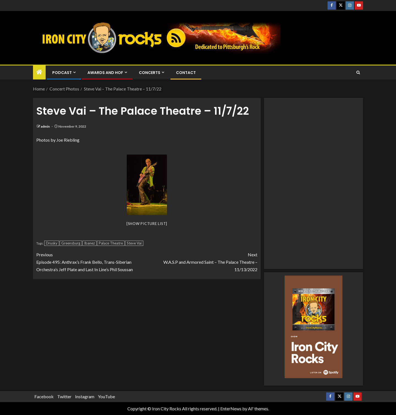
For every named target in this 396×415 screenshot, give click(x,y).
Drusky (51, 243)
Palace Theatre (111, 243)
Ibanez (89, 243)
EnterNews (230, 408)
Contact (186, 72)
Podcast (62, 72)
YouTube (106, 396)
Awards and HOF (105, 72)
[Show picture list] (147, 223)
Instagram (84, 396)
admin (45, 126)
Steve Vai (134, 243)
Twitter (64, 396)
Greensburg (70, 243)
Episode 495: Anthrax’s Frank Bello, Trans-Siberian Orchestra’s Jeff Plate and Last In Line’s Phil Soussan (91, 261)
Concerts (149, 72)
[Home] (39, 72)
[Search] (358, 72)
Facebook (44, 396)
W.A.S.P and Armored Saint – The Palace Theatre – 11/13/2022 (202, 261)
